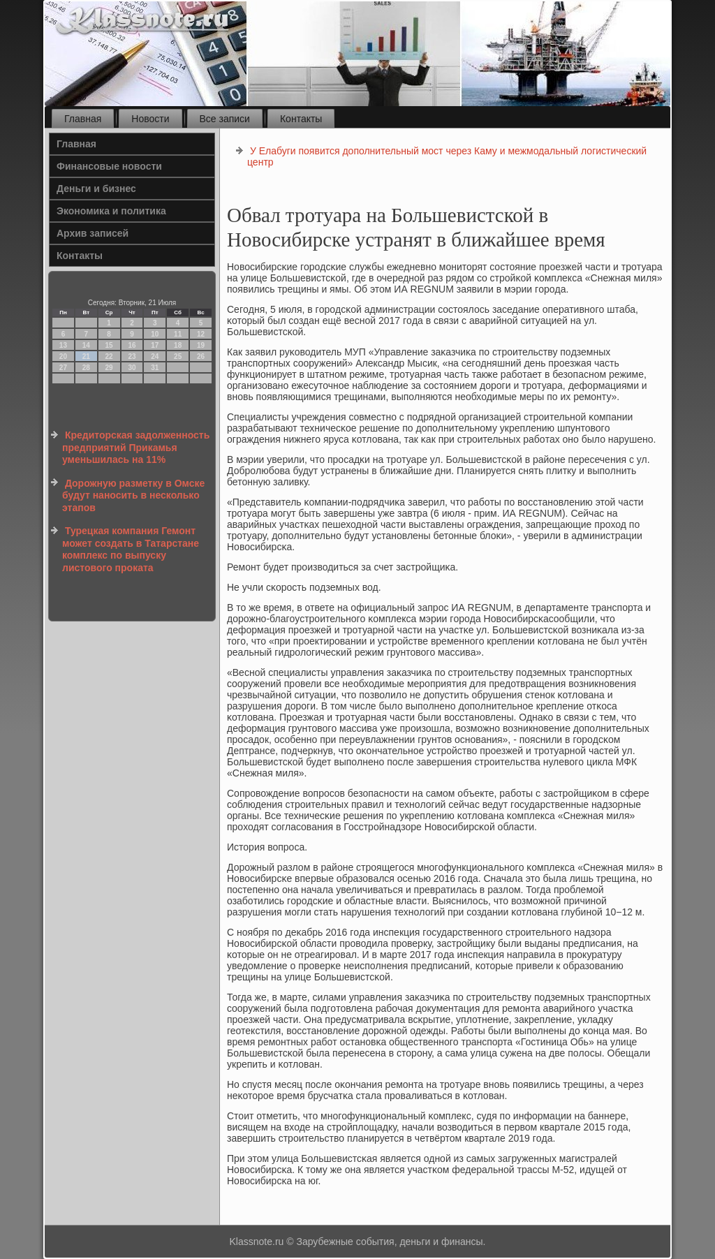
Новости (150, 118)
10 (155, 334)
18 (178, 345)
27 (63, 367)
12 (201, 334)
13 (63, 345)
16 (131, 345)
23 (131, 356)
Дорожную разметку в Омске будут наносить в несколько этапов (133, 495)
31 (155, 367)
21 (86, 356)
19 (201, 345)
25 (178, 356)
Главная (82, 118)
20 (63, 356)
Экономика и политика (111, 210)
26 (201, 356)
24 (155, 356)
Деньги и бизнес (96, 188)
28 (86, 367)
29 (109, 367)
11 (178, 334)
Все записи (225, 118)
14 (86, 345)
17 (155, 345)
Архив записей (92, 233)
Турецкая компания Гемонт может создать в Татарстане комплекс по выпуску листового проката (130, 549)
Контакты (301, 118)
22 (109, 356)
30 (131, 367)
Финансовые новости (109, 166)
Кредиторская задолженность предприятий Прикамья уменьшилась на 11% (135, 447)
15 (109, 345)
